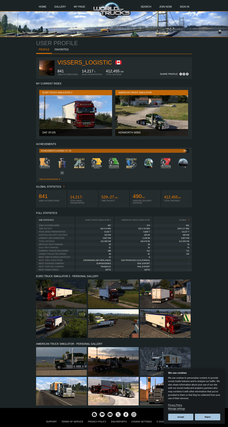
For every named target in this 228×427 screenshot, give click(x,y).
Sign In (184, 6)
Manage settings (176, 408)
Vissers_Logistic (84, 62)
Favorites (61, 49)
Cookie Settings (141, 421)
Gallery (60, 6)
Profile (44, 49)
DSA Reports (119, 421)
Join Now (165, 6)
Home (42, 6)
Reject (208, 417)
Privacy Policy (97, 421)
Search (146, 6)
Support (51, 421)
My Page (79, 6)
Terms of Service (72, 421)
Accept (180, 417)
